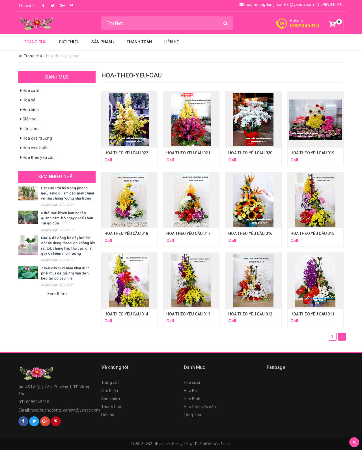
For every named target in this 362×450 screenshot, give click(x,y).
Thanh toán (112, 406)
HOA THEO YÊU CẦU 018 (126, 233)
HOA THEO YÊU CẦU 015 (312, 233)
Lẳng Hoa (192, 415)
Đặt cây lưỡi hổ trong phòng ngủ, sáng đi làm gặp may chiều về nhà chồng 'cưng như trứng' (67, 193)
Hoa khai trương (36, 138)
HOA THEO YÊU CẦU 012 (250, 314)
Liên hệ (171, 42)
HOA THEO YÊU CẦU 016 (250, 233)
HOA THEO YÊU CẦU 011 (312, 314)
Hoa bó (28, 100)
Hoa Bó (190, 390)
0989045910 (331, 4)
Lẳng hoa (30, 129)
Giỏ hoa (28, 119)
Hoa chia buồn (34, 148)
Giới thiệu (69, 42)
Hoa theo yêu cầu (37, 157)
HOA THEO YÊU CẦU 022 (126, 153)
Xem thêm (57, 293)
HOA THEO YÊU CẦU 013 (188, 314)
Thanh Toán (139, 42)
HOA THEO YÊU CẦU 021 (188, 153)
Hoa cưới (29, 90)
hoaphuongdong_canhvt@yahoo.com (277, 4)
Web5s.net (222, 444)
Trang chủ (35, 42)
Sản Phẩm (103, 42)
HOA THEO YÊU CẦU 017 (188, 233)
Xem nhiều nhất (57, 176)
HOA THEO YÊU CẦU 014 (126, 314)
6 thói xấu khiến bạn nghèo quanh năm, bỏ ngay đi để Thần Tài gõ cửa (67, 218)
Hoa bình (29, 110)
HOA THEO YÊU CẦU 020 (250, 153)
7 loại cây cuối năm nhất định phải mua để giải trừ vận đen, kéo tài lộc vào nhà (65, 273)
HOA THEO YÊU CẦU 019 (312, 153)
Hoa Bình (192, 399)
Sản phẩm (110, 399)
